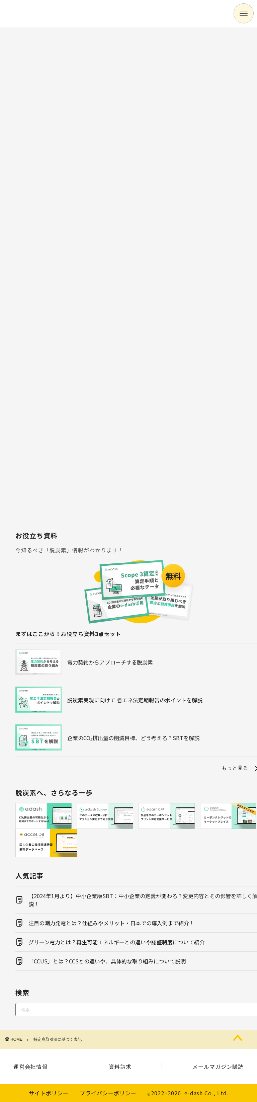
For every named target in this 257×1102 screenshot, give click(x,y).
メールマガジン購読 (218, 1066)
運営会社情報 (30, 1066)
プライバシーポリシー (108, 1093)
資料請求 (120, 1066)
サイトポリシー (49, 1093)
